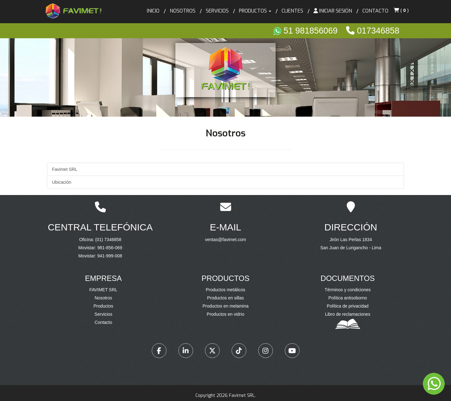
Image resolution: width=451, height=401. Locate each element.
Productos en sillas (225, 297)
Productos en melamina (225, 306)
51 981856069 (306, 30)
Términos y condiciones (347, 289)
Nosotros (182, 11)
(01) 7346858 (108, 239)
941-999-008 (109, 255)
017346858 (372, 30)
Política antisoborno (348, 297)
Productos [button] (255, 11)
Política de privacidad (347, 306)
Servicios (217, 11)
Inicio (153, 11)
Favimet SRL (64, 169)
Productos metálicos (225, 289)
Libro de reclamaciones (348, 314)
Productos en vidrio (225, 314)
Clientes (292, 11)
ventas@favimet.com (225, 239)
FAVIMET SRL (103, 289)
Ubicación (61, 182)
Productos (103, 306)
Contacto (375, 11)
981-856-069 (109, 247)
